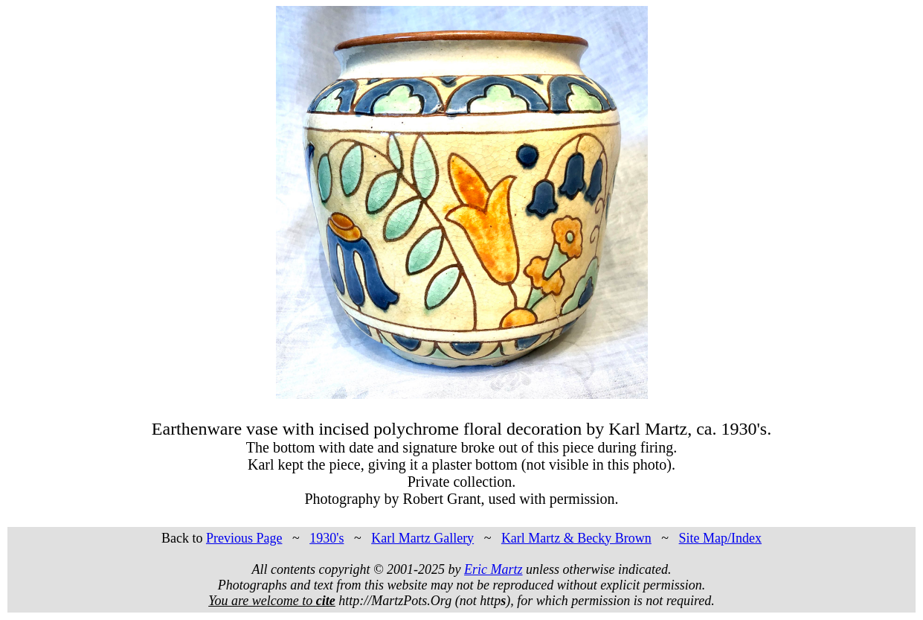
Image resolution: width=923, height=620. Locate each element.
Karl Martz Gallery (422, 538)
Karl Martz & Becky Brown (576, 538)
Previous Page (244, 538)
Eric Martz (493, 569)
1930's (326, 538)
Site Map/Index (720, 538)
